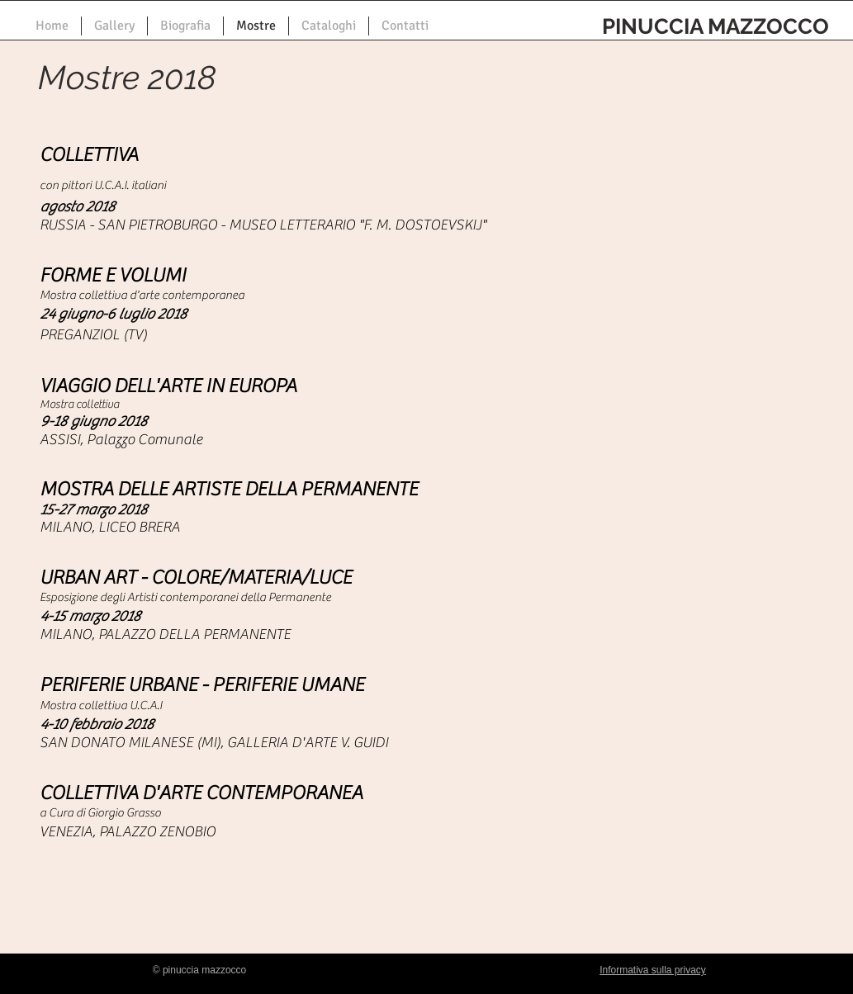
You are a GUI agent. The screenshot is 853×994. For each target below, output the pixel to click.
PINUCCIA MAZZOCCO (715, 26)
